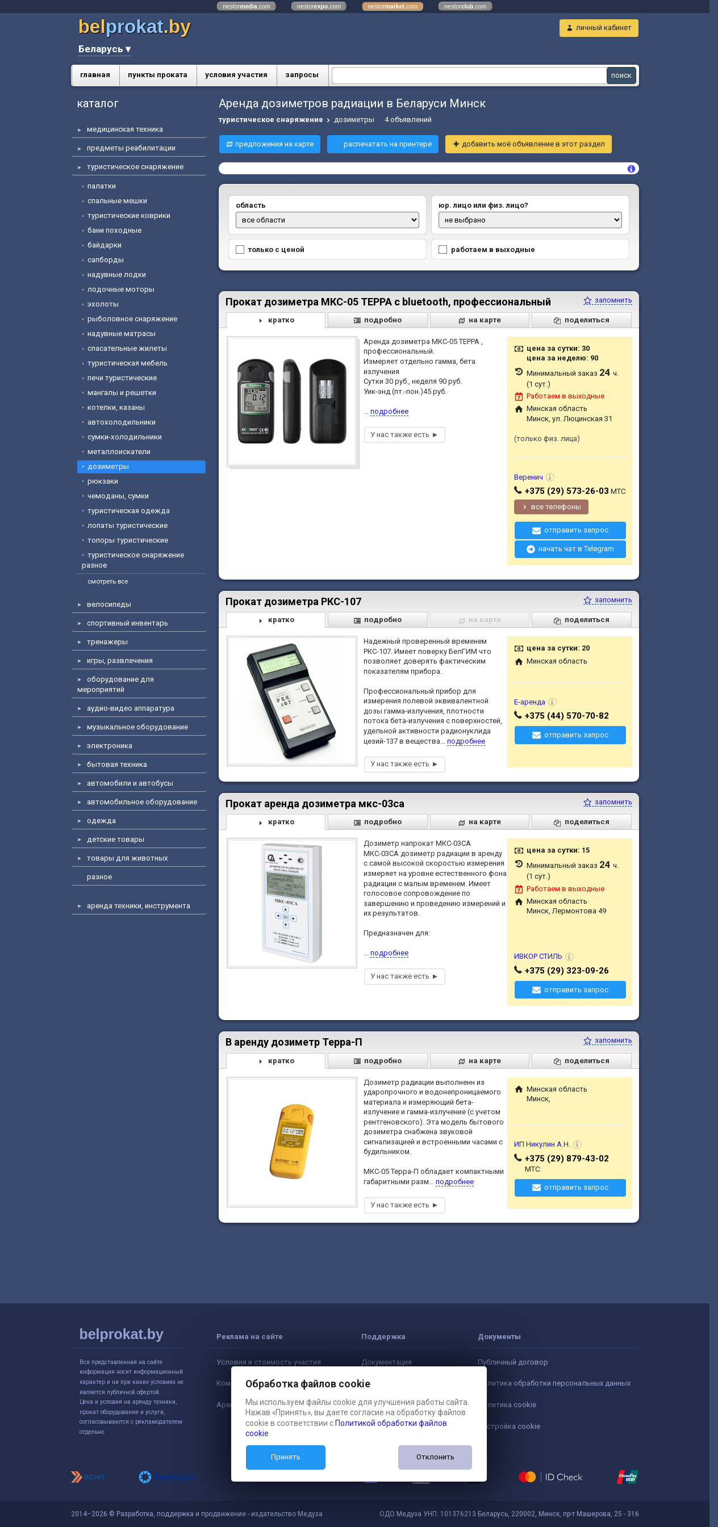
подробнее (389, 411)
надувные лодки (116, 274)
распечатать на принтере (388, 144)
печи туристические (122, 378)
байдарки (104, 245)
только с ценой (269, 249)
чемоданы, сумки (118, 496)
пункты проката (157, 74)
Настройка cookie (509, 1426)
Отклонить (435, 1457)
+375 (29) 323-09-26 (567, 971)
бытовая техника (117, 764)
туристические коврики (128, 215)
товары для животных (127, 858)
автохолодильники (121, 422)
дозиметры (108, 466)
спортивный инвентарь (127, 623)
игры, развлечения (120, 660)
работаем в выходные (486, 249)
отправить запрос (576, 530)
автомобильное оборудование (142, 802)
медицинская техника (125, 129)
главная (95, 74)
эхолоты (103, 304)
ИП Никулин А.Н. (542, 1144)
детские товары (115, 839)
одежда (101, 820)
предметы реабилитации (131, 148)
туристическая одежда (128, 510)
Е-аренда (529, 702)
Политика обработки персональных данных (554, 1383)
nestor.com (246, 6)
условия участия (236, 74)
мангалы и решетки (121, 392)
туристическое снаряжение (135, 166)
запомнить (607, 300)
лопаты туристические (127, 525)
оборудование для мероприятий (115, 684)
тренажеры (107, 641)
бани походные (114, 230)
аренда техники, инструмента (138, 905)
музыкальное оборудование (137, 727)
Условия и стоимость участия (268, 1362)
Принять (285, 1457)
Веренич (528, 477)
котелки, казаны (116, 407)
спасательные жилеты (127, 348)
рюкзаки (102, 481)
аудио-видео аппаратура (130, 708)
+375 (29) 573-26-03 (567, 491)
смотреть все (107, 581)
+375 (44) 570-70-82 (567, 716)
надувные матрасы (121, 333)
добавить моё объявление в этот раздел (533, 144)
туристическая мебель (127, 363)
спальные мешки (117, 200)
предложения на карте (274, 144)
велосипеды (109, 604)
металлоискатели (119, 451)
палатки (101, 186)
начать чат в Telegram (576, 548)
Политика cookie (507, 1404)
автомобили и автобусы (130, 783)
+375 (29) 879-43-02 (567, 1158)
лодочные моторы (121, 289)
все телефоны (556, 506)
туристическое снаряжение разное (133, 560)
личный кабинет (604, 27)
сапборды (105, 259)
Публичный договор (513, 1362)
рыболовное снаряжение (132, 318)
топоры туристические (127, 540)
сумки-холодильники (124, 437)
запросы (302, 74)
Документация (386, 1362)
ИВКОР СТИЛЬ (538, 956)
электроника (109, 745)
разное (99, 876)
